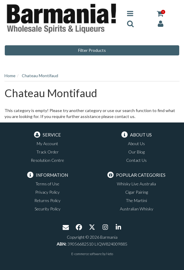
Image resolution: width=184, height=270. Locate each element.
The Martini (136, 200)
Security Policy (48, 208)
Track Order (47, 151)
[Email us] (66, 228)
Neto (109, 254)
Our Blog (136, 151)
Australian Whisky (136, 208)
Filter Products (92, 50)
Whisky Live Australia (136, 183)
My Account (47, 143)
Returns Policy (47, 200)
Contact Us (136, 160)
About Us (136, 143)
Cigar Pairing (136, 192)
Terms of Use (47, 183)
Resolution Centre (47, 160)
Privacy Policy (47, 192)
